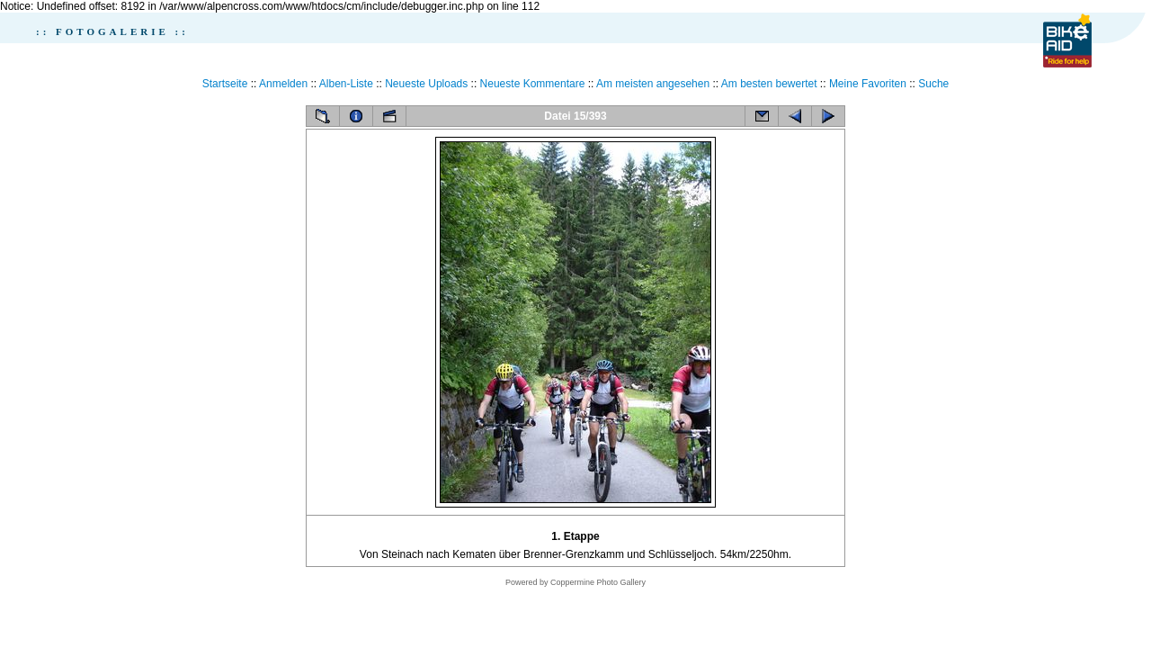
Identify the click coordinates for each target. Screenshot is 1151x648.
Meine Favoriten (867, 83)
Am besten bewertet (769, 83)
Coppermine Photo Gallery (598, 582)
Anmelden (283, 83)
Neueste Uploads (426, 83)
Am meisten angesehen (652, 83)
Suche (933, 83)
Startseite (225, 83)
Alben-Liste (346, 83)
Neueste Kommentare (532, 83)
